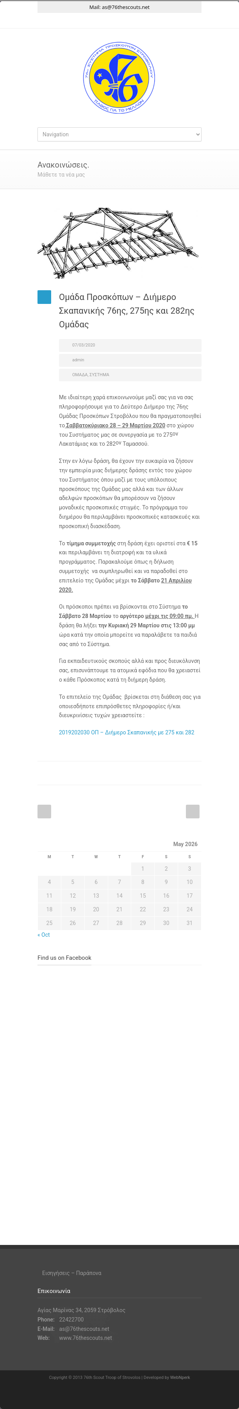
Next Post (193, 811)
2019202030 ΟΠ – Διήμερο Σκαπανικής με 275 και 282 (126, 732)
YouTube (135, 21)
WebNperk (180, 1377)
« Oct (43, 935)
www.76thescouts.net (85, 1338)
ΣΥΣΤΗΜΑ (99, 374)
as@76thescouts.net (126, 7)
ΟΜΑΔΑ (79, 374)
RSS (151, 21)
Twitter (88, 21)
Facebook (104, 21)
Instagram (119, 21)
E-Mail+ (194, 773)
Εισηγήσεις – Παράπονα (71, 1273)
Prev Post (44, 811)
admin (78, 360)
